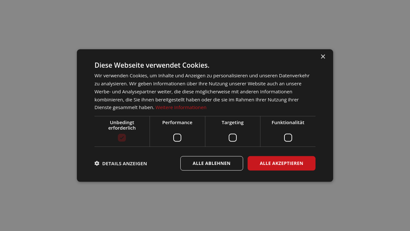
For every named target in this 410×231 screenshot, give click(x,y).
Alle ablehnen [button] (212, 163)
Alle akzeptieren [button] (281, 163)
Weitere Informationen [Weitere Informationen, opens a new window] (181, 107)
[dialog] (205, 115)
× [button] (322, 57)
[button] (120, 163)
